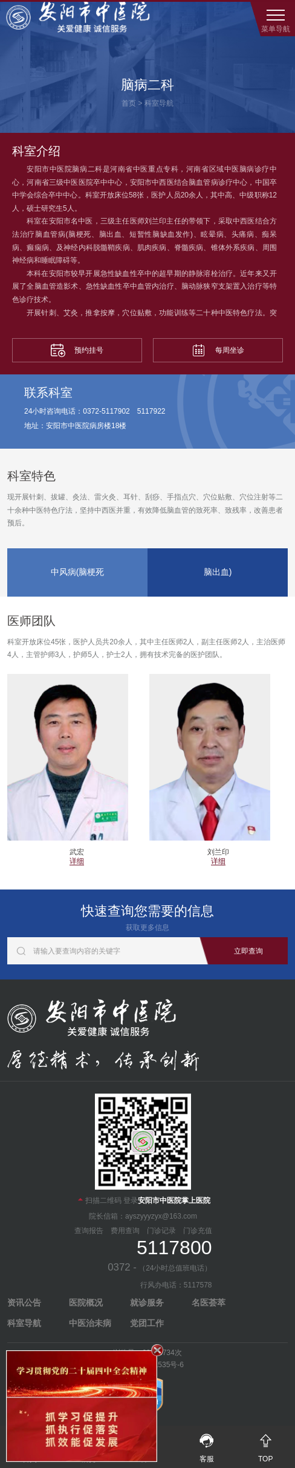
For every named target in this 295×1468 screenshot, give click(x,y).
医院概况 (86, 1302)
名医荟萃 (208, 1302)
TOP (265, 1444)
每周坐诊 (218, 350)
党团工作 (147, 1323)
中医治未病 (90, 1323)
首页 (129, 103)
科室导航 (158, 103)
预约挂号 (77, 350)
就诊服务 (147, 1302)
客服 (206, 1444)
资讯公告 (24, 1302)
